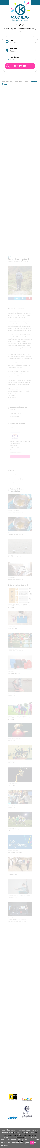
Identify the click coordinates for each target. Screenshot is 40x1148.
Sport (26, 82)
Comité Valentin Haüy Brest (16, 521)
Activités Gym (12, 624)
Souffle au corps (13, 848)
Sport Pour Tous (13, 626)
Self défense (12, 665)
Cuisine (10, 540)
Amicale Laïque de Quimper (16, 646)
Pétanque (11, 560)
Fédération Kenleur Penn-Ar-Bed (17, 890)
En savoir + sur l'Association (20, 471)
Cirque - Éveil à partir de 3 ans (16, 786)
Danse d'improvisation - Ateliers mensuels (19, 847)
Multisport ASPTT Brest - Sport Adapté (17, 604)
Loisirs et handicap (13, 826)
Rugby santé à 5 (13, 806)
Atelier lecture (12, 580)
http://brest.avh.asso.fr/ (16, 467)
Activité (13, 49)
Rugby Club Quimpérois (15, 808)
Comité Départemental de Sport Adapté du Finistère (19, 606)
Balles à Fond (12, 687)
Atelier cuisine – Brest (14, 520)
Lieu (11, 40)
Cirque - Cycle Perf (13, 766)
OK (32, 1143)
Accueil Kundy (7, 82)
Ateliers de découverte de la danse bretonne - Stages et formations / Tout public (20, 888)
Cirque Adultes (12, 746)
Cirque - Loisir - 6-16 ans (14, 725)
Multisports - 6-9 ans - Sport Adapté (17, 705)
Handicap (14, 57)
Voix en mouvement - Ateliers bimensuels (19, 867)
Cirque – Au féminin (13, 685)
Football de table (13, 645)
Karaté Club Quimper (14, 666)
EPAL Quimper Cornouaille (15, 828)
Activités (18, 82)
